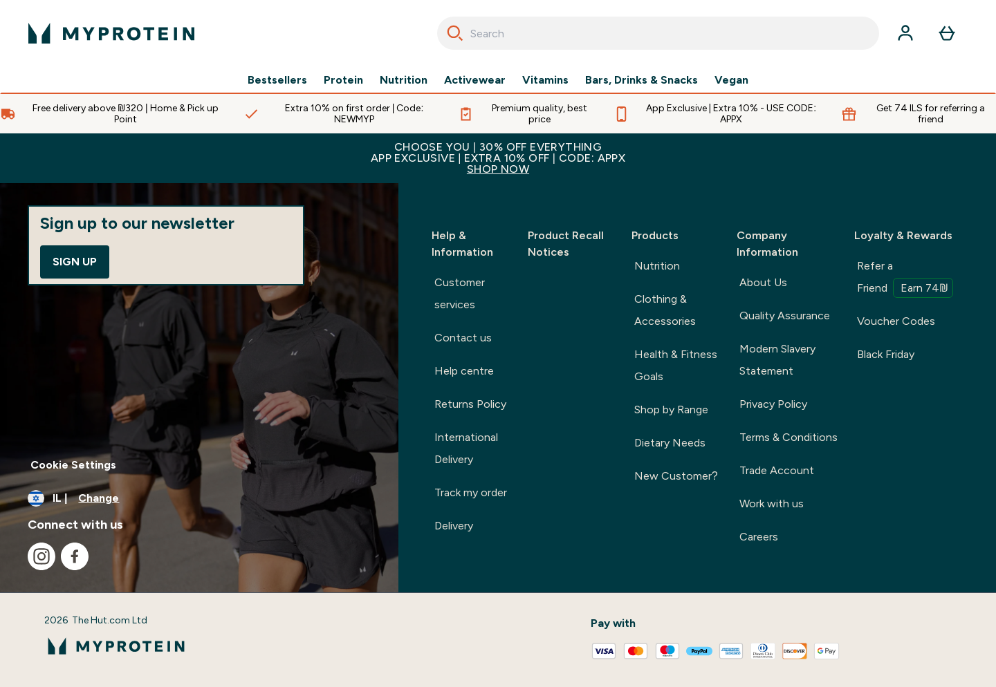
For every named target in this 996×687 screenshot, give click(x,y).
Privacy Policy (773, 404)
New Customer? (676, 475)
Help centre (464, 370)
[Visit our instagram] (41, 556)
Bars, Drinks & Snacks (641, 80)
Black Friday (885, 354)
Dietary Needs (670, 442)
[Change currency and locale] (199, 498)
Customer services (459, 293)
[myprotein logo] (111, 33)
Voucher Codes (896, 321)
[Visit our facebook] (75, 556)
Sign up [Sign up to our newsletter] (75, 261)
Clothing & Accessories (665, 310)
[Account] (905, 33)
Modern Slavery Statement (777, 359)
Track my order (470, 492)
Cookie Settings (73, 464)
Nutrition (403, 80)
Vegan (731, 80)
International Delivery (466, 448)
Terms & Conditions (788, 437)
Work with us (771, 503)
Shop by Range (671, 409)
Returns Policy (470, 404)
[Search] (455, 33)
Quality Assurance (784, 315)
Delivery (453, 525)
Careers (758, 536)
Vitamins (545, 80)
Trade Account (776, 470)
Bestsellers (277, 80)
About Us (763, 282)
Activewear (475, 80)
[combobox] (658, 33)
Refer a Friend (905, 278)
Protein (343, 80)
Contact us (463, 337)
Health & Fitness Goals (675, 365)
